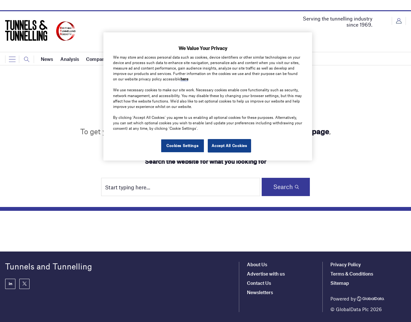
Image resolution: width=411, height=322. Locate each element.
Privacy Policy (345, 264)
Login (399, 21)
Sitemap (339, 283)
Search (283, 186)
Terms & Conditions (351, 274)
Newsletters (260, 292)
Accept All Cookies (229, 145)
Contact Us (259, 283)
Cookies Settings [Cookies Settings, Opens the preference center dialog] (182, 145)
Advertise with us (266, 274)
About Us (257, 264)
